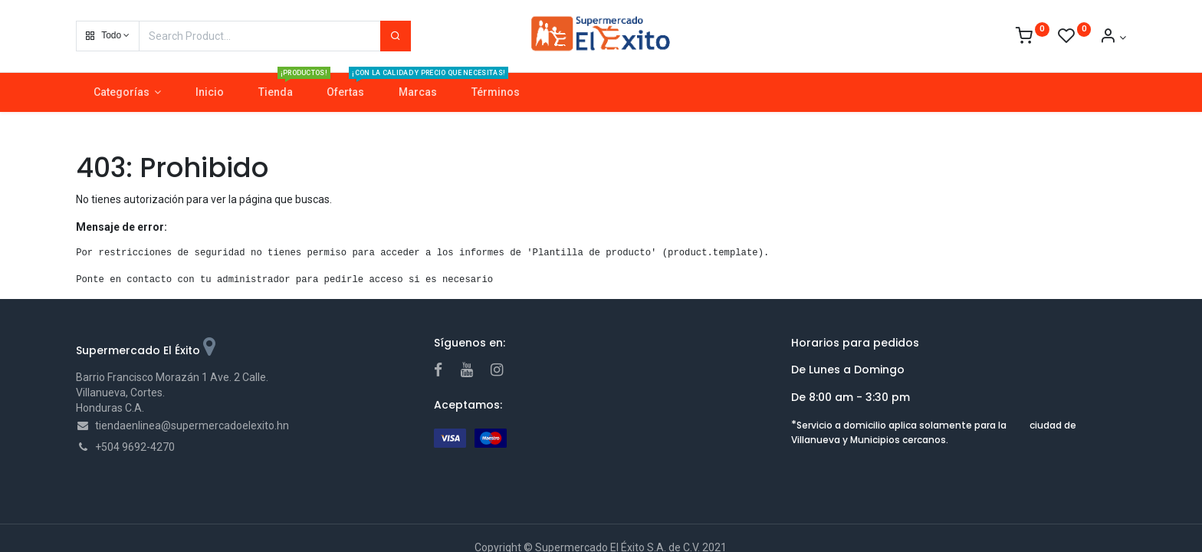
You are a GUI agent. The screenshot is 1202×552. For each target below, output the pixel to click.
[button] (108, 36)
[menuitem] (210, 93)
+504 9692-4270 (135, 447)
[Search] (395, 36)
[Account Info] (1112, 37)
